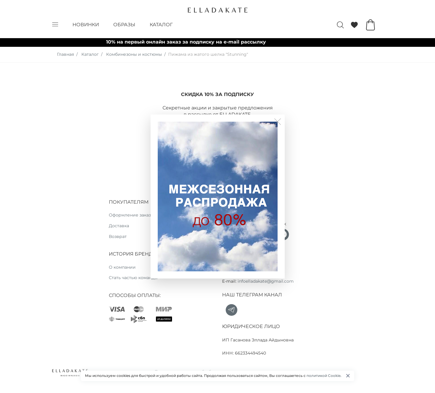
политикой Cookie (323, 375)
